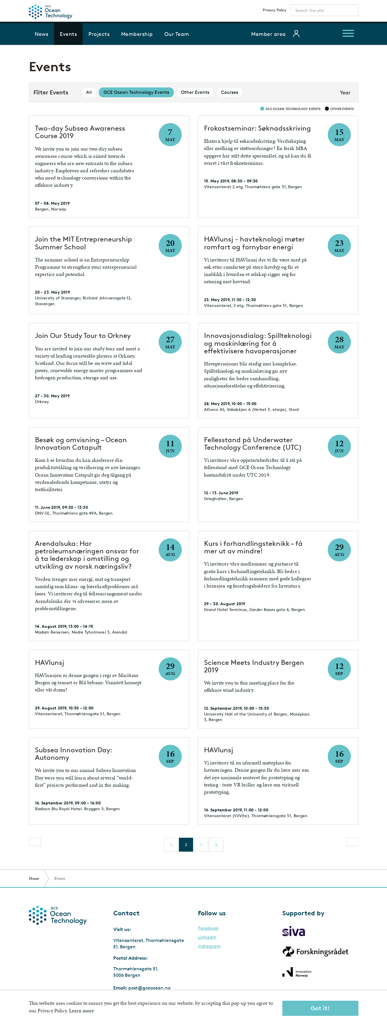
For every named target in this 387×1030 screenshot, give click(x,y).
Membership (137, 34)
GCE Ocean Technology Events (136, 92)
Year (345, 92)
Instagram (209, 946)
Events (68, 34)
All (89, 92)
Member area (268, 34)
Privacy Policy (274, 10)
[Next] (352, 842)
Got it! (320, 1008)
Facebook (208, 928)
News (42, 34)
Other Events (195, 92)
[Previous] (35, 842)
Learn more (81, 1010)
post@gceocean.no (149, 988)
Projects (99, 34)
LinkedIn (207, 937)
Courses (229, 92)
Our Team (176, 34)
